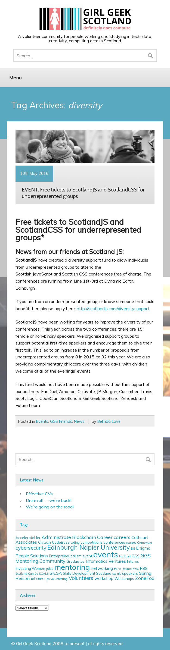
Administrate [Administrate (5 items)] (56, 537)
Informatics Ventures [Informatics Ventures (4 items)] (106, 561)
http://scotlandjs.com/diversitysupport (113, 308)
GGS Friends (61, 421)
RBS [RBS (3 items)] (143, 568)
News (79, 421)
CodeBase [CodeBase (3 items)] (61, 542)
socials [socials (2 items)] (116, 574)
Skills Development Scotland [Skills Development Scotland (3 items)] (87, 573)
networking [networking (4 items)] (102, 568)
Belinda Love (108, 421)
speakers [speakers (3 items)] (130, 573)
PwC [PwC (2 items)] (135, 569)
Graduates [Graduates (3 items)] (75, 561)
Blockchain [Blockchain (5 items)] (84, 537)
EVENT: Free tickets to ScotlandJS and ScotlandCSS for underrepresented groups (83, 192)
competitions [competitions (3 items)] (92, 542)
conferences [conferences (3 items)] (114, 542)
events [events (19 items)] (105, 554)
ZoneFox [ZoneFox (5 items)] (144, 578)
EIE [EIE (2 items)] (133, 548)
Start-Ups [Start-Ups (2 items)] (43, 579)
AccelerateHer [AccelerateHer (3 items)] (28, 537)
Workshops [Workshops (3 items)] (124, 578)
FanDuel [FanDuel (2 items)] (125, 556)
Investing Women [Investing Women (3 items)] (30, 568)
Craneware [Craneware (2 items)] (144, 542)
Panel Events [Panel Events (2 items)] (122, 569)
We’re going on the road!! (50, 507)
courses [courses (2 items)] (131, 542)
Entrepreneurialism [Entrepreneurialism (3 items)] (65, 556)
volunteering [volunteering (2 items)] (59, 579)
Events (42, 421)
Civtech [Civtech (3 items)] (44, 542)
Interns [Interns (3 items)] (133, 561)
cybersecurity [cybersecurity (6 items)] (31, 547)
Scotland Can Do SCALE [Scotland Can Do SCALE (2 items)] (32, 574)
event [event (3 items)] (87, 556)
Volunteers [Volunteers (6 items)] (81, 578)
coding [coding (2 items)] (75, 542)
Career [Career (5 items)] (105, 537)
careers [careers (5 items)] (122, 537)
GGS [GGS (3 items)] (136, 556)
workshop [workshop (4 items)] (103, 578)
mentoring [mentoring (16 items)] (72, 567)
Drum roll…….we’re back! (48, 500)
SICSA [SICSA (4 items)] (56, 573)
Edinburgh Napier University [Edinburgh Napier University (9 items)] (88, 547)
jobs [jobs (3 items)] (49, 568)
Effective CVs (39, 493)
